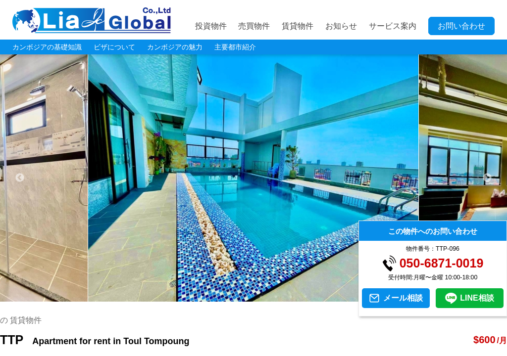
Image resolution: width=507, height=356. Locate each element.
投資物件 (211, 26)
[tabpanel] (253, 178)
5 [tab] (261, 297)
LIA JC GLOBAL (91, 20)
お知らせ (341, 26)
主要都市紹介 (235, 47)
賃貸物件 (297, 26)
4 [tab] (246, 297)
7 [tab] (291, 297)
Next (487, 178)
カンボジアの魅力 (175, 47)
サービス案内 (392, 26)
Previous (20, 178)
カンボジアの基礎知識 (47, 47)
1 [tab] (201, 297)
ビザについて (114, 47)
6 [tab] (276, 297)
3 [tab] (231, 297)
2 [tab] (216, 297)
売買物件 (254, 26)
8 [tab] (305, 297)
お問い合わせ (461, 26)
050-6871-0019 (442, 263)
